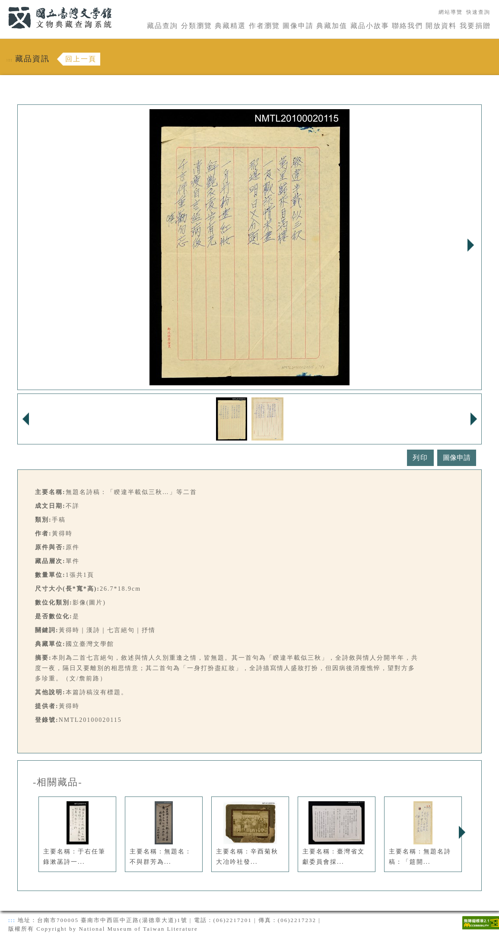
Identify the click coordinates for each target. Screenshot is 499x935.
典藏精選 (230, 25)
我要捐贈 (475, 25)
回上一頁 (80, 59)
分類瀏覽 (196, 25)
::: (3, 5)
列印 (420, 457)
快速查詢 (478, 12)
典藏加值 (331, 25)
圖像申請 (298, 25)
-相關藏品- (58, 782)
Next (470, 245)
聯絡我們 (407, 25)
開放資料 (441, 25)
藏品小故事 (369, 25)
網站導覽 (451, 12)
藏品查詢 (162, 25)
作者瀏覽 (264, 25)
